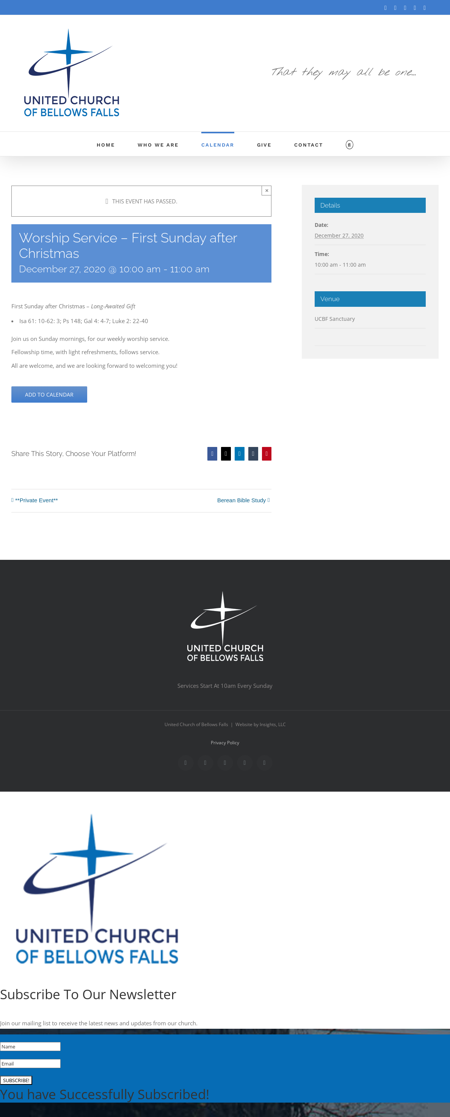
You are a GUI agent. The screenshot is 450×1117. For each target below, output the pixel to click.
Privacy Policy (225, 742)
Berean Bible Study (241, 500)
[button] (349, 144)
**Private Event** (36, 500)
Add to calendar (49, 394)
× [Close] (266, 190)
